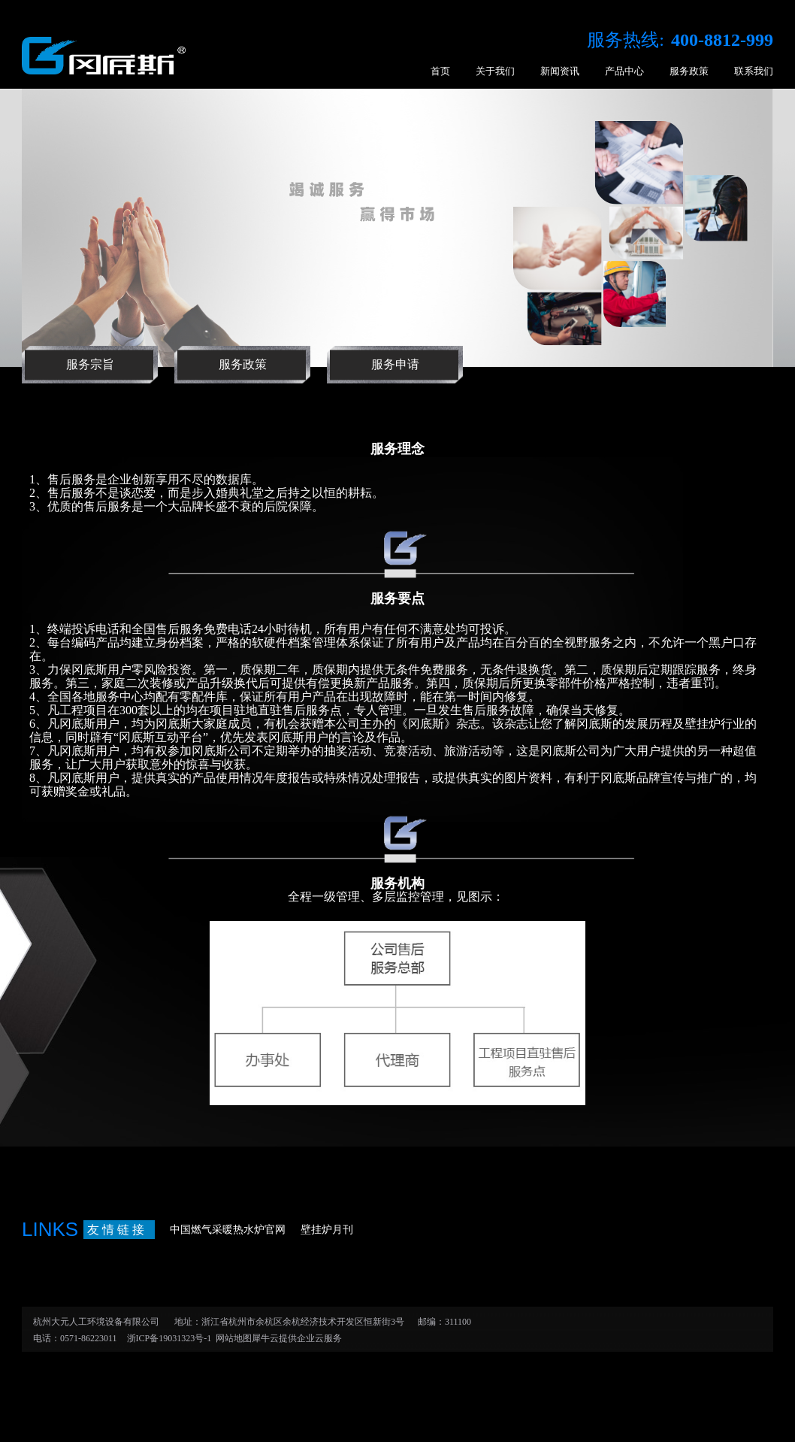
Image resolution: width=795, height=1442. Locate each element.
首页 (440, 71)
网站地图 (231, 1338)
